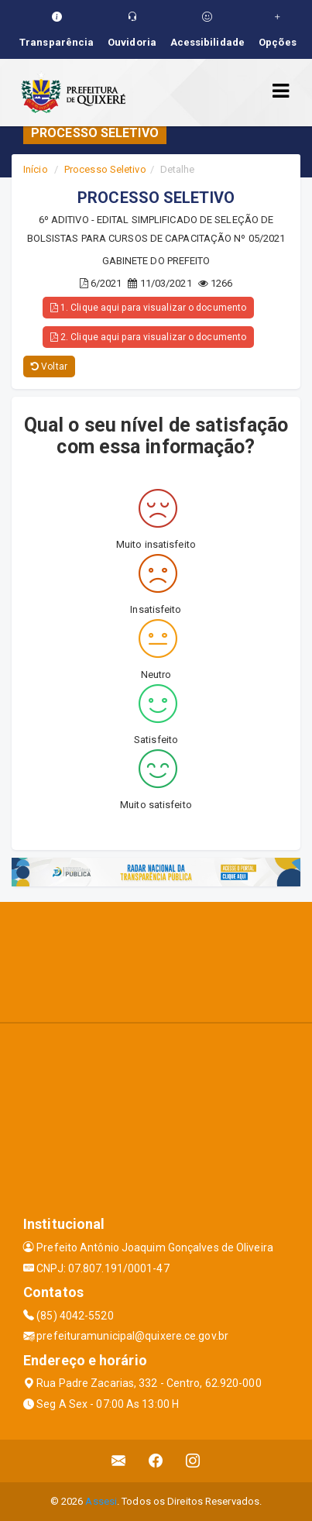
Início (35, 169)
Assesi (101, 1501)
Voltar (49, 366)
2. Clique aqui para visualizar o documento (148, 337)
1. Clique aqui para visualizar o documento (148, 307)
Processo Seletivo (105, 169)
